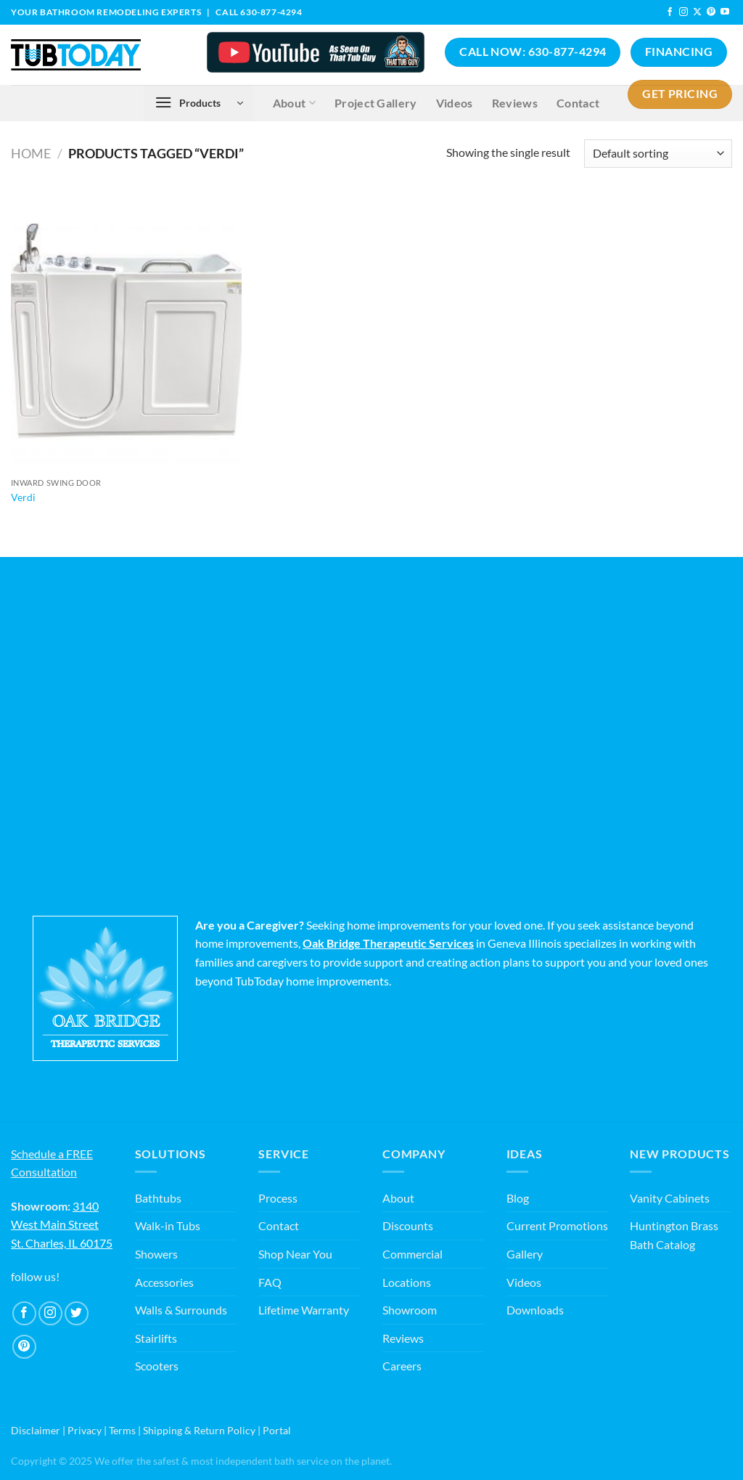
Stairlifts (156, 1338)
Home (31, 153)
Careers (402, 1366)
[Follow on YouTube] (725, 12)
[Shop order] (658, 153)
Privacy (84, 1430)
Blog (517, 1198)
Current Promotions (557, 1225)
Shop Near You (295, 1254)
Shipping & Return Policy (199, 1430)
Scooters (156, 1366)
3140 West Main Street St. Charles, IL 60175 (61, 1224)
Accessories (164, 1282)
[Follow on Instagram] (683, 12)
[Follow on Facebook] (669, 12)
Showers (156, 1254)
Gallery (524, 1254)
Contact (278, 1225)
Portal (277, 1430)
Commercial (412, 1254)
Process (277, 1198)
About (398, 1198)
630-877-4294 (271, 12)
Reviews (403, 1338)
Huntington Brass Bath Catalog (674, 1235)
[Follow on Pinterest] (711, 12)
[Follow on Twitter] (77, 1313)
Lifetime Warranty (303, 1310)
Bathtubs (158, 1198)
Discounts (407, 1225)
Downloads (535, 1310)
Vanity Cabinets (670, 1198)
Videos (523, 1282)
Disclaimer (35, 1430)
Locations (406, 1282)
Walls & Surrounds (181, 1310)
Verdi (23, 497)
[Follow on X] (697, 12)
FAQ (270, 1282)
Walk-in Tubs (167, 1225)
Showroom (409, 1310)
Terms (122, 1430)
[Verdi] (126, 332)
